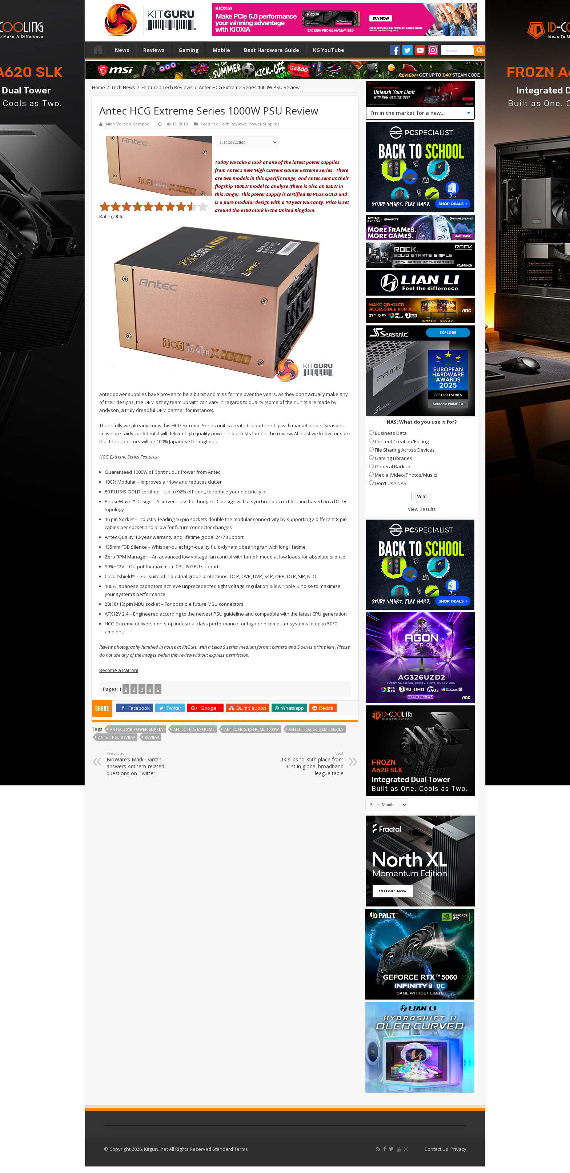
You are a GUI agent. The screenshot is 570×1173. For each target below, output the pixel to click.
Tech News (123, 87)
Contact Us (436, 1149)
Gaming (188, 50)
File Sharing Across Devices (405, 450)
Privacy (458, 1149)
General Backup (392, 466)
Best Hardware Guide (271, 50)
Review (152, 737)
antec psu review (116, 737)
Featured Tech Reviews (167, 87)
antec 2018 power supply (137, 729)
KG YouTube (328, 50)
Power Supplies (264, 124)
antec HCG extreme (193, 729)
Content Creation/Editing (402, 441)
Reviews (154, 50)
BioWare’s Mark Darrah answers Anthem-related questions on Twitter (144, 763)
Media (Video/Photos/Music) (406, 475)
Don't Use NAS (390, 483)
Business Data (391, 433)
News (122, 50)
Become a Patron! (118, 670)
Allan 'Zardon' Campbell (128, 124)
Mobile (221, 50)
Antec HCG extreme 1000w (251, 729)
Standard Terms (230, 1149)
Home (98, 49)
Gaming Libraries (393, 458)
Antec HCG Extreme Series (316, 729)
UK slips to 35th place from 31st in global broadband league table (306, 763)
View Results (422, 509)
